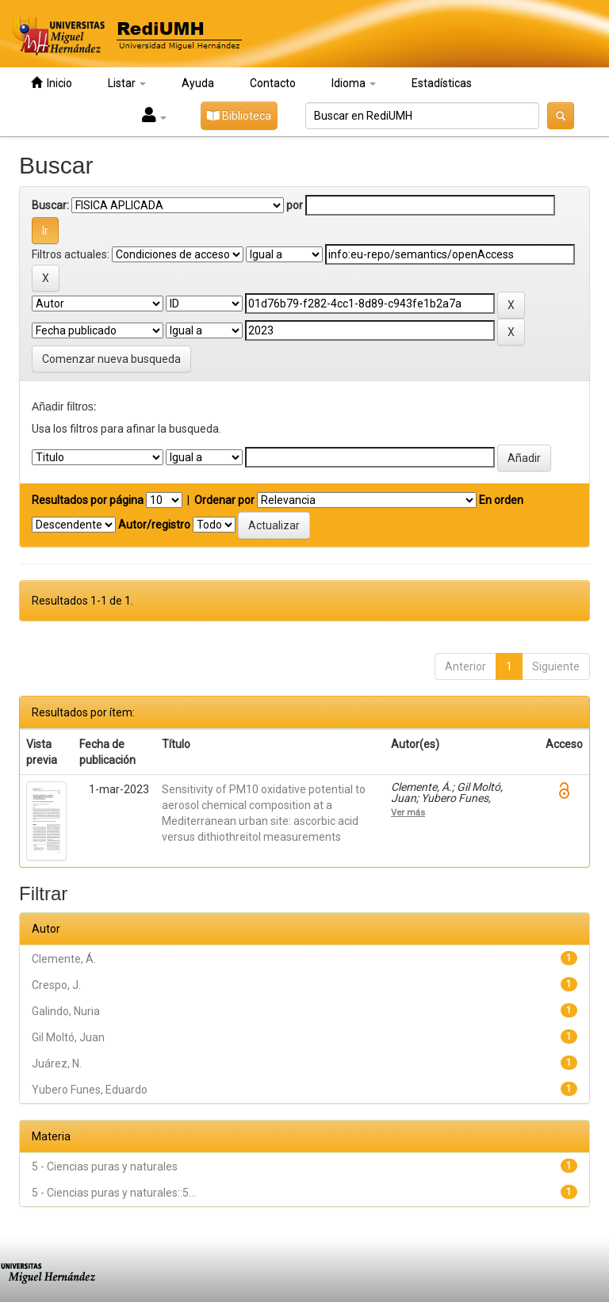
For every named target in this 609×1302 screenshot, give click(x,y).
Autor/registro (154, 524)
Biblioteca (239, 115)
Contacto (273, 83)
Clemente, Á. (64, 959)
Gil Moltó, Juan (68, 1037)
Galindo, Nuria (66, 1011)
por (294, 205)
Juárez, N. (57, 1063)
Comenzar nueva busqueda (111, 359)
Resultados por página (88, 500)
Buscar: (50, 205)
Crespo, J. (56, 985)
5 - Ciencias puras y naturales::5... (114, 1192)
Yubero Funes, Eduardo (89, 1089)
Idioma (353, 83)
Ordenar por (224, 500)
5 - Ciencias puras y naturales (105, 1166)
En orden (501, 500)
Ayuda (198, 83)
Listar (127, 83)
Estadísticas (442, 83)
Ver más (408, 812)
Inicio (51, 83)
